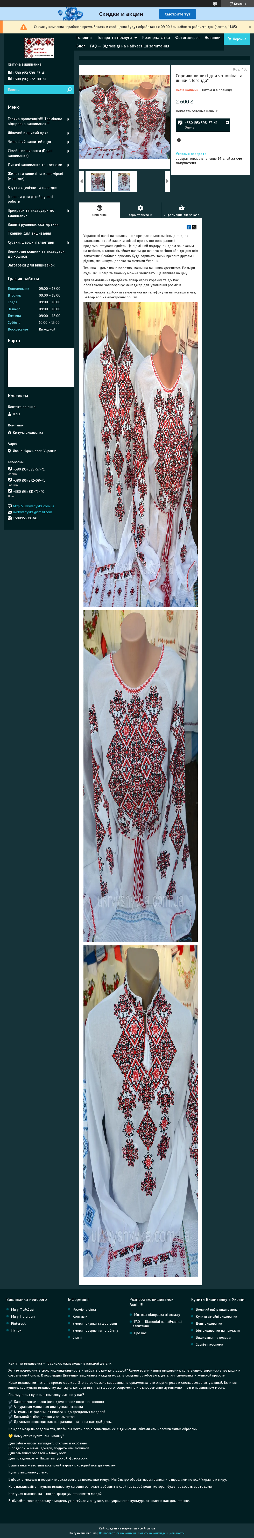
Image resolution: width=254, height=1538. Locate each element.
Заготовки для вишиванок (31, 265)
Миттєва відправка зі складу (157, 1314)
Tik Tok (16, 1330)
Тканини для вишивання (29, 233)
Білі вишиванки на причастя (218, 1330)
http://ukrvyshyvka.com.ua (33, 506)
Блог (80, 46)
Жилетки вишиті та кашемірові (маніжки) (35, 176)
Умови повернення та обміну (95, 1330)
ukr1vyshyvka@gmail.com (32, 512)
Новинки (213, 37)
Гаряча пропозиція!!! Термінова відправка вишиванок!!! (35, 121)
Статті (77, 1337)
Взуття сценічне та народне (32, 187)
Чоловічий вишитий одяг (30, 141)
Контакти (80, 1316)
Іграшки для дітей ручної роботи (30, 199)
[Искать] (69, 89)
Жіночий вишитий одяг (28, 133)
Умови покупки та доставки (95, 1323)
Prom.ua (149, 1528)
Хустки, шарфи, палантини (31, 242)
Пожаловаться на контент (117, 1533)
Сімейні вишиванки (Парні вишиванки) (30, 153)
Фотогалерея (187, 37)
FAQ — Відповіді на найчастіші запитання (129, 46)
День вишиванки (209, 1323)
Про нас (140, 1333)
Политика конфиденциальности (161, 1533)
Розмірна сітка (156, 37)
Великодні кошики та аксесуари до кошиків (36, 254)
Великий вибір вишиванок (216, 1309)
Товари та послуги (114, 37)
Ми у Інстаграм (23, 1316)
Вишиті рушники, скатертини (33, 224)
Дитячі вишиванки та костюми (35, 165)
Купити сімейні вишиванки (216, 1316)
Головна (84, 37)
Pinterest (18, 1323)
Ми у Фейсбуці (22, 1309)
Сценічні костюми (209, 1344)
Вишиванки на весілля (213, 1337)
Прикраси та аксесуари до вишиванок (31, 213)
